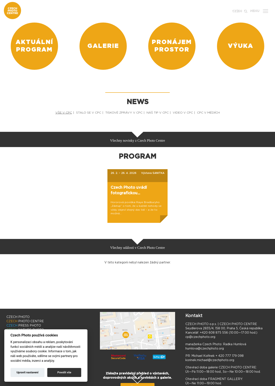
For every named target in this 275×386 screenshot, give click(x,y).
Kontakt (193, 316)
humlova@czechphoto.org (204, 348)
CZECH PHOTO (18, 317)
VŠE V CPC (63, 112)
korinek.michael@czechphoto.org (209, 360)
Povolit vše (64, 372)
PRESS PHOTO (23, 325)
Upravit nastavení (27, 372)
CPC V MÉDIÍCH (208, 112)
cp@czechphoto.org (200, 337)
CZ (234, 10)
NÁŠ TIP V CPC (158, 112)
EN (239, 10)
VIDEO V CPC (183, 112)
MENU (254, 10)
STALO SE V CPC (88, 112)
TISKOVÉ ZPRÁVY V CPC (123, 112)
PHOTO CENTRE (25, 321)
